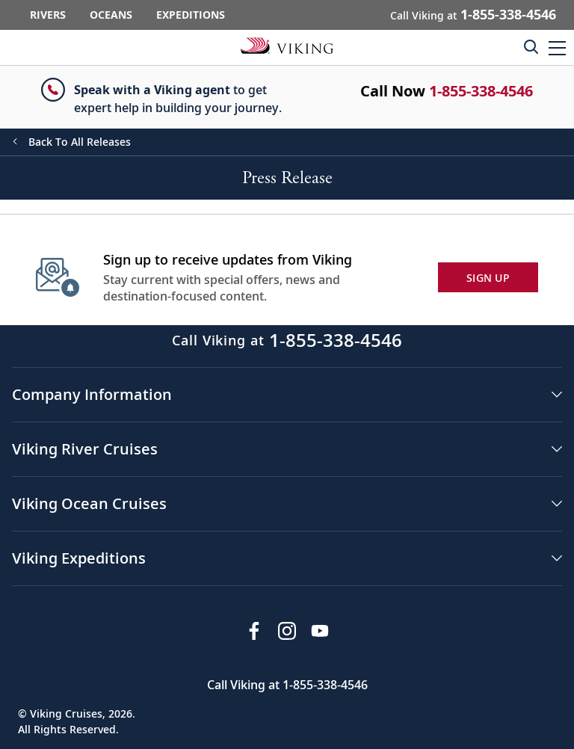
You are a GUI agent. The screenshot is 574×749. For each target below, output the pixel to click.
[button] (557, 47)
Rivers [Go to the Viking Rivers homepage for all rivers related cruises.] (48, 14)
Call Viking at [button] (473, 14)
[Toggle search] (531, 46)
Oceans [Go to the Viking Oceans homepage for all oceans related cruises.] (111, 14)
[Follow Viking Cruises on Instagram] (287, 631)
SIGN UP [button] (488, 278)
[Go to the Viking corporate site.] (287, 45)
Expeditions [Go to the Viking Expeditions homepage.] (190, 14)
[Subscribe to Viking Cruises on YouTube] (320, 631)
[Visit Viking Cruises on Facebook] (254, 631)
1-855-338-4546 (481, 91)
